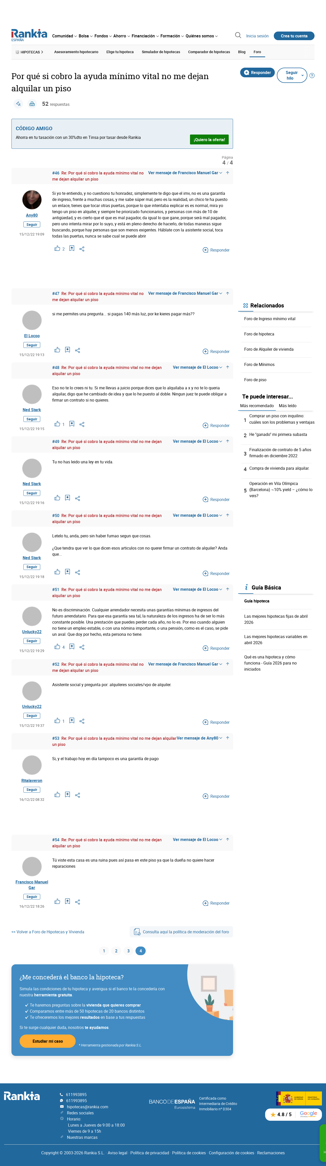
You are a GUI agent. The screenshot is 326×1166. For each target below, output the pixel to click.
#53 (55, 748)
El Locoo (32, 336)
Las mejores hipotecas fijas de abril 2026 (276, 618)
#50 (55, 520)
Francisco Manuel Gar (32, 897)
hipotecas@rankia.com (87, 1107)
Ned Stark (32, 412)
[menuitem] (64, 36)
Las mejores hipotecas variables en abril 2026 (275, 638)
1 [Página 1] (104, 965)
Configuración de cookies (231, 1153)
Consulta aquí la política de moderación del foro (181, 945)
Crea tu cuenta (294, 36)
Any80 (32, 215)
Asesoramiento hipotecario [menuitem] (76, 51)
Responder (257, 72)
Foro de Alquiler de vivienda (269, 348)
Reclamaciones (271, 1153)
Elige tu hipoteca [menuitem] (120, 51)
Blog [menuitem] (242, 51)
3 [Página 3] (128, 965)
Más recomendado (257, 405)
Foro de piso (255, 379)
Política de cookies (189, 1153)
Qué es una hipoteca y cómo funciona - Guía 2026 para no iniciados (270, 662)
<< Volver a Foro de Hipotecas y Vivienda (47, 945)
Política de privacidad (149, 1153)
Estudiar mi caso (48, 1056)
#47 (55, 293)
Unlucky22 (32, 639)
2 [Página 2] (116, 965)
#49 (55, 444)
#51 (55, 596)
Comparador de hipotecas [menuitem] (209, 51)
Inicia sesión (257, 36)
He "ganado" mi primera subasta (278, 433)
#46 (55, 172)
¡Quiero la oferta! (209, 139)
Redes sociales (80, 1113)
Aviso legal (117, 1153)
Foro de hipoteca (259, 333)
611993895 (76, 1094)
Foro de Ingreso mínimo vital (269, 318)
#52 (55, 672)
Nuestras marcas (82, 1137)
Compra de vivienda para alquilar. (279, 467)
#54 (55, 851)
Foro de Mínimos (259, 363)
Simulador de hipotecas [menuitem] (161, 51)
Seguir (31, 225)
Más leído (287, 405)
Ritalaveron (31, 791)
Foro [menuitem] (257, 51)
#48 (55, 368)
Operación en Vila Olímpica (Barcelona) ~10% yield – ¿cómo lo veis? (281, 488)
